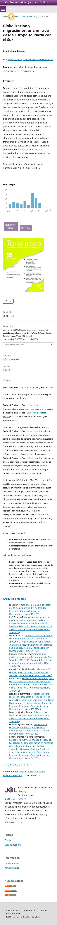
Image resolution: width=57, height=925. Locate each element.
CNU (7, 799)
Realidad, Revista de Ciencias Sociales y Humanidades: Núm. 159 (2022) (30, 663)
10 (23, 764)
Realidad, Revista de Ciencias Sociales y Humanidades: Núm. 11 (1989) (28, 610)
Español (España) (13, 844)
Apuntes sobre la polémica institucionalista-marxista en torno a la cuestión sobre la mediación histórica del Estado (29, 622)
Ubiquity (22, 791)
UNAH (14, 799)
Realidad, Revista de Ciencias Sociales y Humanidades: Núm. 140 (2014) (30, 629)
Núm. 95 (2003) (30, 16)
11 (27, 764)
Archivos (15, 16)
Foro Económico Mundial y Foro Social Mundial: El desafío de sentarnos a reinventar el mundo (31, 681)
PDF (9, 301)
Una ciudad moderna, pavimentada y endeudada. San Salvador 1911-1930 (30, 657)
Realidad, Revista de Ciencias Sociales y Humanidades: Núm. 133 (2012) (31, 687)
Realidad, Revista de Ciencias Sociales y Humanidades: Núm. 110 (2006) (29, 718)
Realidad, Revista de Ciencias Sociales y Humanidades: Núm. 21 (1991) (29, 649)
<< (4, 764)
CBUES (22, 799)
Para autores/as (12, 867)
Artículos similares (14, 598)
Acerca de (17, 822)
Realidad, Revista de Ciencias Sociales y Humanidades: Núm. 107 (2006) (29, 708)
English (8, 840)
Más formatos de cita (14, 344)
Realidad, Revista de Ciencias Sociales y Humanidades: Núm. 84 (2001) (29, 757)
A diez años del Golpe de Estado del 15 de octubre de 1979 (30, 606)
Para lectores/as (12, 863)
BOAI (18, 480)
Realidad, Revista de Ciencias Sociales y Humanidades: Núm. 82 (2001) (29, 732)
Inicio (5, 16)
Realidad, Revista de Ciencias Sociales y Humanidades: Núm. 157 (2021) (30, 674)
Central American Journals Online (26, 2)
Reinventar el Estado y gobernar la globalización (28, 726)
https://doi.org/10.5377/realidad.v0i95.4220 (30, 59)
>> (31, 764)
